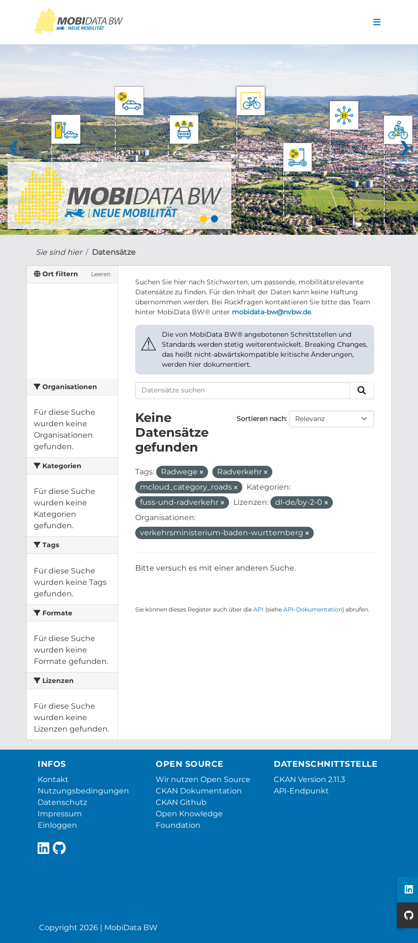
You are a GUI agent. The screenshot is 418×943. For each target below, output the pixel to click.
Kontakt (53, 779)
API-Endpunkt (301, 790)
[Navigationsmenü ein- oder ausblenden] (377, 22)
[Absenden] (361, 390)
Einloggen (57, 825)
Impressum (60, 813)
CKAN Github (181, 802)
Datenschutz (62, 802)
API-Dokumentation (312, 609)
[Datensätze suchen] (242, 390)
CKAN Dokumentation (199, 790)
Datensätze (114, 252)
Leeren (100, 274)
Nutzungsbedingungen (83, 790)
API (258, 609)
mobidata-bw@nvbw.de (271, 312)
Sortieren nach (261, 418)
